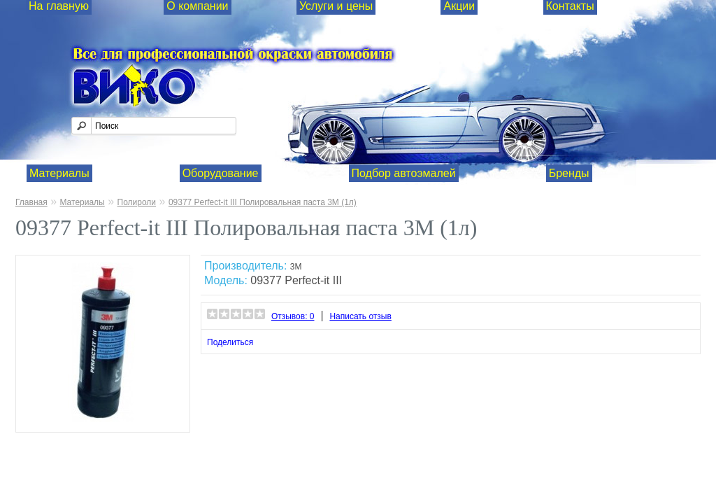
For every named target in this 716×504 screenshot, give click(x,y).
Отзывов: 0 (293, 316)
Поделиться (230, 342)
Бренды (569, 173)
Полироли (137, 202)
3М (296, 267)
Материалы (59, 173)
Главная (31, 202)
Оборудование (220, 173)
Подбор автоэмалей (404, 173)
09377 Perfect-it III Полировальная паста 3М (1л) (263, 202)
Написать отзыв (360, 316)
